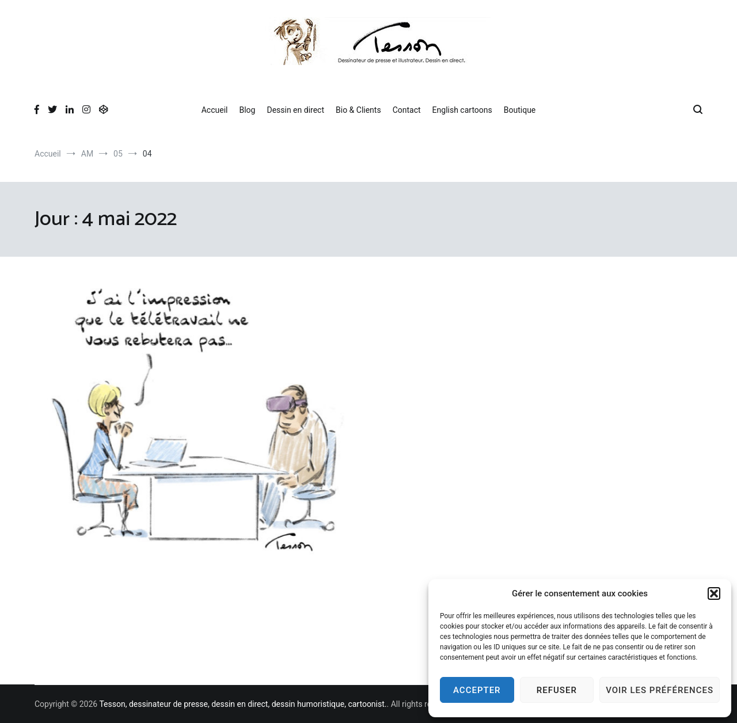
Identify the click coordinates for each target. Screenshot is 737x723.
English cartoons (462, 110)
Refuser (557, 690)
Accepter (477, 690)
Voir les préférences (659, 690)
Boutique (520, 110)
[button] (714, 593)
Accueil (215, 110)
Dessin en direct (295, 110)
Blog (247, 110)
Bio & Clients (358, 110)
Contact (407, 110)
